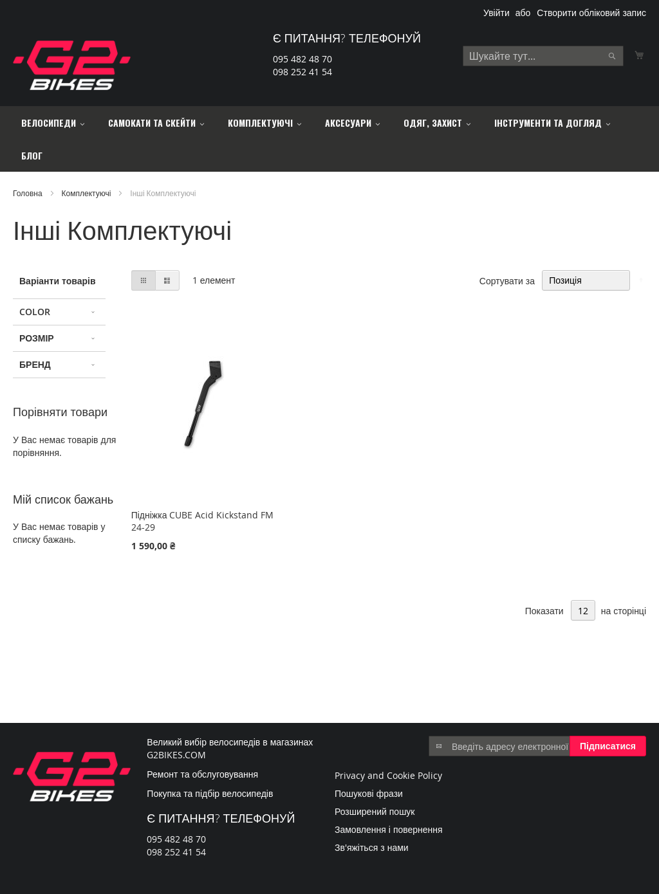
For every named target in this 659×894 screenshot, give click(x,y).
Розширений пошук (375, 811)
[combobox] (543, 56)
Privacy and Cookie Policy (388, 775)
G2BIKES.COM (176, 755)
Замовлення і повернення (389, 829)
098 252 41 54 (302, 72)
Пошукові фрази (369, 793)
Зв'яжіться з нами (372, 847)
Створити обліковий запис (591, 12)
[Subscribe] (608, 746)
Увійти (496, 12)
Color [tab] (34, 312)
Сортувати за (507, 280)
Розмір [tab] (36, 338)
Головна (28, 193)
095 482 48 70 (302, 59)
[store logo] (72, 65)
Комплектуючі (87, 193)
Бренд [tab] (35, 364)
